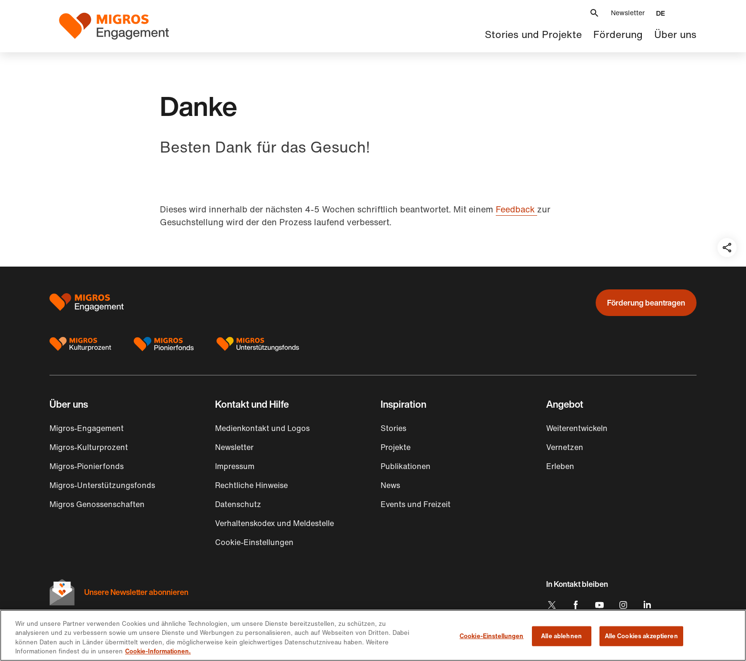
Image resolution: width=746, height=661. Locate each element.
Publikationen (406, 466)
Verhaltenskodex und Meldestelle (274, 523)
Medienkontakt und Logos (262, 428)
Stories (393, 428)
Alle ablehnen (561, 636)
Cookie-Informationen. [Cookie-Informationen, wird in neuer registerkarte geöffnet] (158, 651)
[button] (594, 13)
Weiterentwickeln (577, 428)
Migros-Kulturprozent (88, 447)
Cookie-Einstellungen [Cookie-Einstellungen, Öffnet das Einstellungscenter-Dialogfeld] (492, 636)
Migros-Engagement (86, 428)
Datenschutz (238, 504)
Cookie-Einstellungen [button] (254, 542)
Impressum (235, 466)
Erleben (560, 466)
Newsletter (628, 13)
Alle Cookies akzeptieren (641, 636)
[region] (373, 635)
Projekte (396, 447)
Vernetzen (564, 447)
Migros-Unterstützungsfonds (102, 485)
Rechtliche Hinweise (251, 485)
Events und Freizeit (416, 504)
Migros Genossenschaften (97, 504)
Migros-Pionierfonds (86, 466)
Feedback (516, 209)
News (390, 485)
